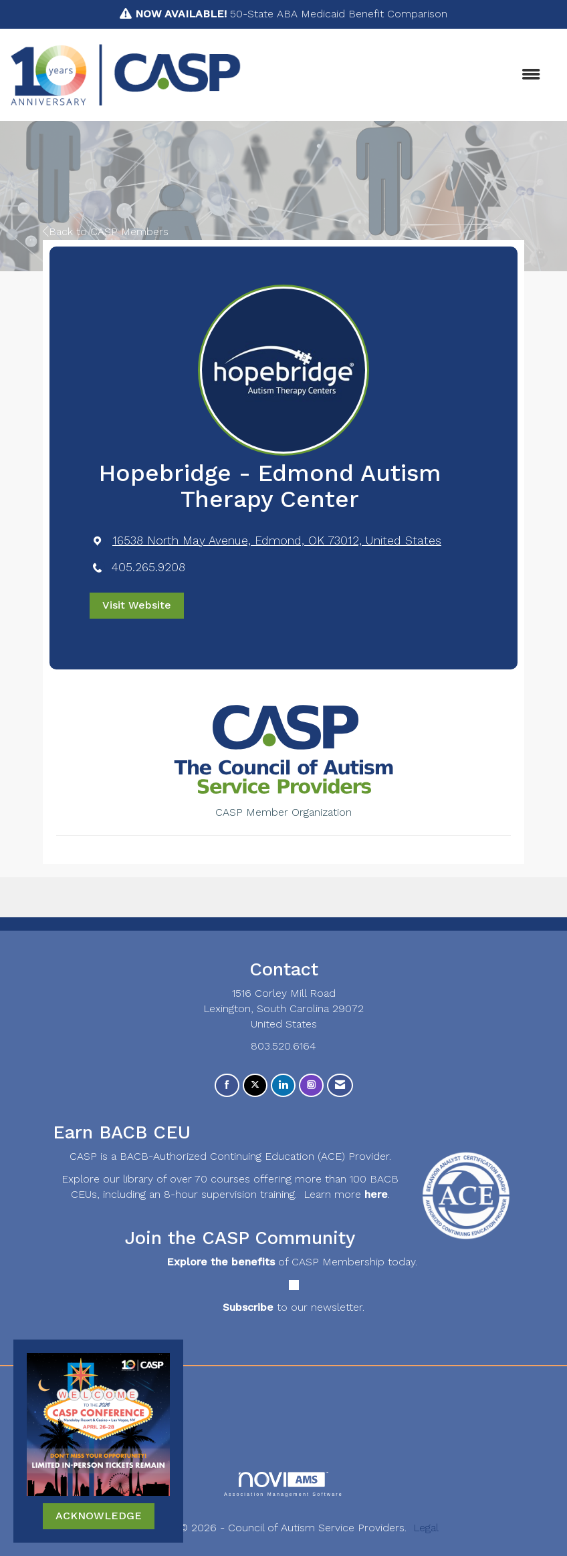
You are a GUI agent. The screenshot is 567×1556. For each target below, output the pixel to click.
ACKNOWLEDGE (98, 1515)
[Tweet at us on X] (255, 1085)
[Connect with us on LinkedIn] (283, 1085)
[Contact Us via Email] (340, 1085)
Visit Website (136, 605)
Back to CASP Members (105, 231)
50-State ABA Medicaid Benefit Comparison (291, 13)
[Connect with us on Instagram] (311, 1085)
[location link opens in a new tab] (276, 540)
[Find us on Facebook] (227, 1085)
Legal (426, 1527)
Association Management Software (283, 1484)
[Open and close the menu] (397, 75)
